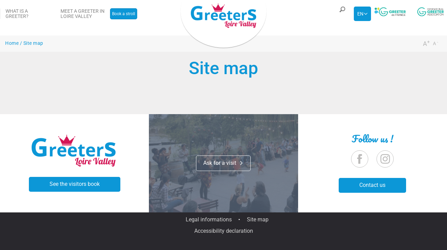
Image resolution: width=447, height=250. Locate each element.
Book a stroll (123, 13)
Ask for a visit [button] (223, 163)
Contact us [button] (372, 185)
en (360, 14)
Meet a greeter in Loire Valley (83, 13)
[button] (341, 14)
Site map (258, 219)
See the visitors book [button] (75, 184)
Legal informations (209, 219)
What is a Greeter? (17, 13)
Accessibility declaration (223, 231)
